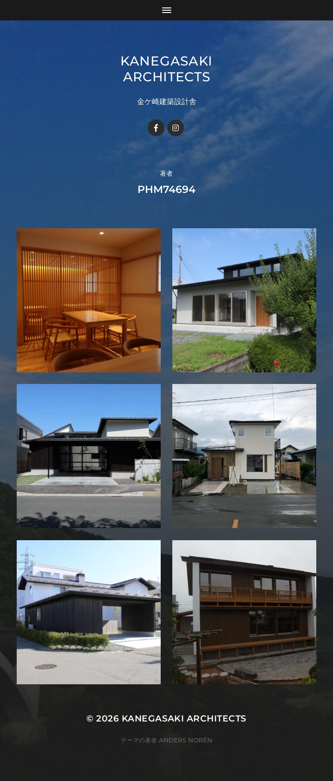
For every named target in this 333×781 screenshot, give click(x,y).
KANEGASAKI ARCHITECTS (166, 69)
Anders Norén (185, 740)
